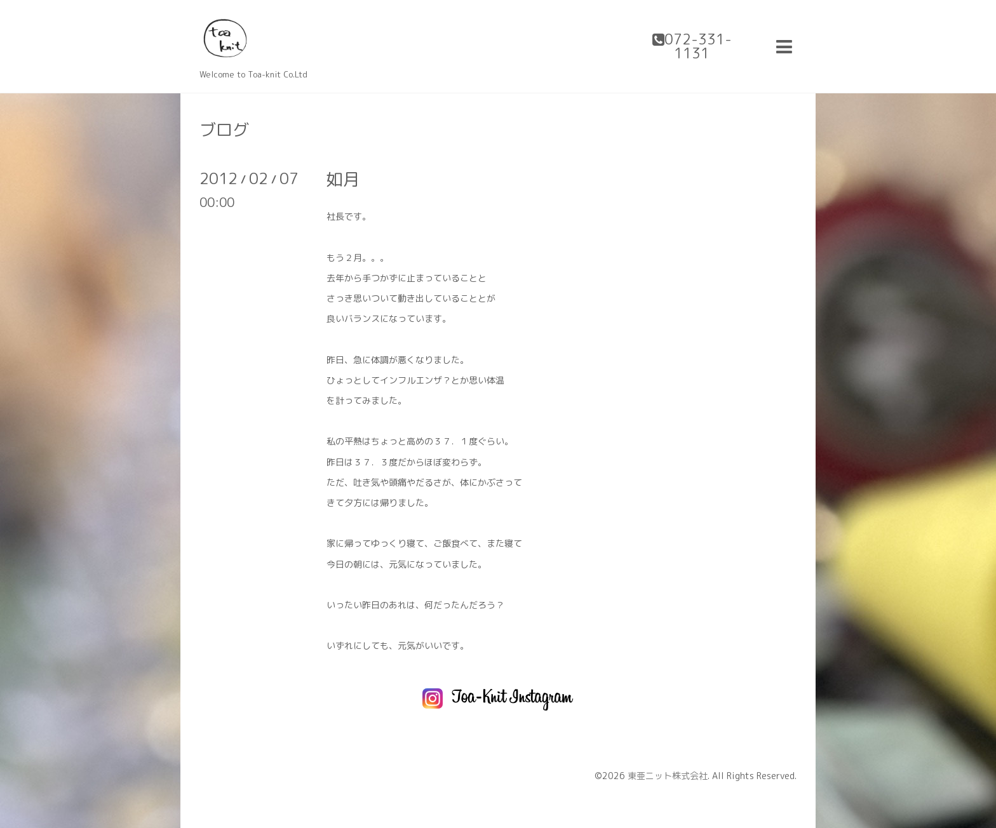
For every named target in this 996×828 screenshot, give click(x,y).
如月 (343, 179)
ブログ (224, 129)
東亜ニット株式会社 (668, 776)
